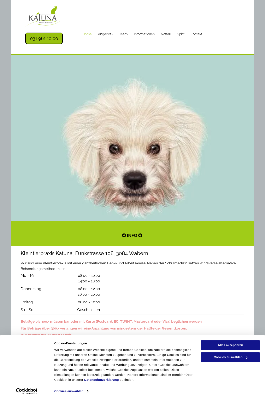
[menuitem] (87, 34)
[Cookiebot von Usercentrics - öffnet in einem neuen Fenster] (27, 390)
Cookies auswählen (68, 390)
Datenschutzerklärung (101, 378)
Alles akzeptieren (230, 344)
